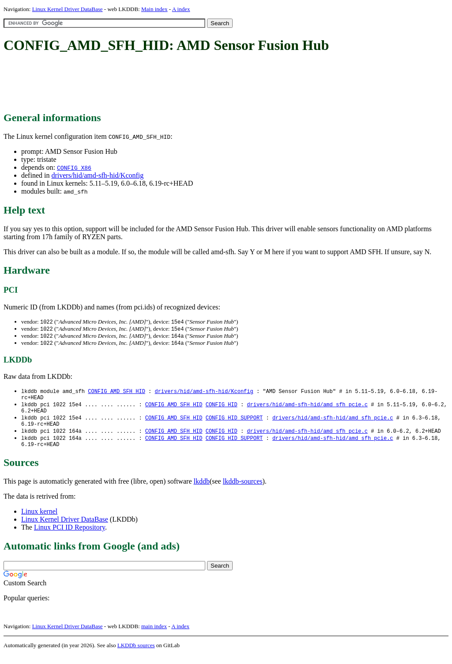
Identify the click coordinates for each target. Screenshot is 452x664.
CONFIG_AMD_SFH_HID (116, 393)
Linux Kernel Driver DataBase (67, 9)
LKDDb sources (136, 654)
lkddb (202, 490)
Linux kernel (39, 520)
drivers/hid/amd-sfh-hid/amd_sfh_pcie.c (307, 408)
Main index (154, 9)
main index (154, 635)
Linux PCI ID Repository (69, 536)
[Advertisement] (164, 83)
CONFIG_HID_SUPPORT (234, 423)
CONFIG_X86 (74, 168)
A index (181, 9)
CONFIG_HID (221, 408)
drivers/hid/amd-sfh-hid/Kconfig (97, 175)
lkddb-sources (243, 490)
